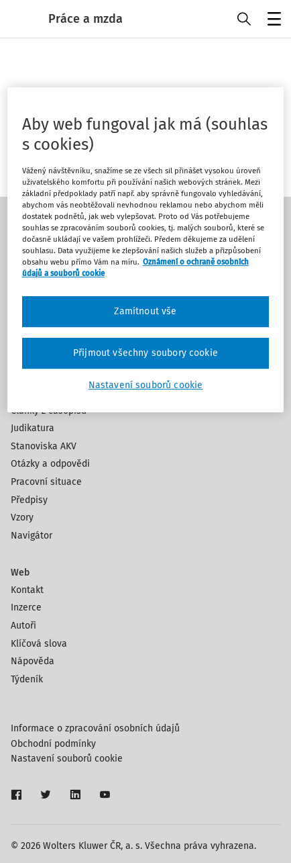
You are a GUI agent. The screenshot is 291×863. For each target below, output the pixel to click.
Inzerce (26, 607)
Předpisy (29, 500)
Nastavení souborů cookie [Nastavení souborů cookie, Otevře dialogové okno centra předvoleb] (146, 385)
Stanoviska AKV (43, 446)
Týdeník (27, 679)
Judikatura (32, 428)
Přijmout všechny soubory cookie (145, 353)
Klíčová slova (39, 643)
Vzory (22, 517)
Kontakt (27, 590)
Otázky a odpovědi (50, 463)
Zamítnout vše (145, 311)
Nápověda (32, 661)
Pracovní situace (46, 482)
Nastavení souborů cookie (67, 758)
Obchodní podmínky (53, 744)
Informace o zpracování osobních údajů (95, 728)
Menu (272, 20)
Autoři (23, 625)
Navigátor (31, 535)
